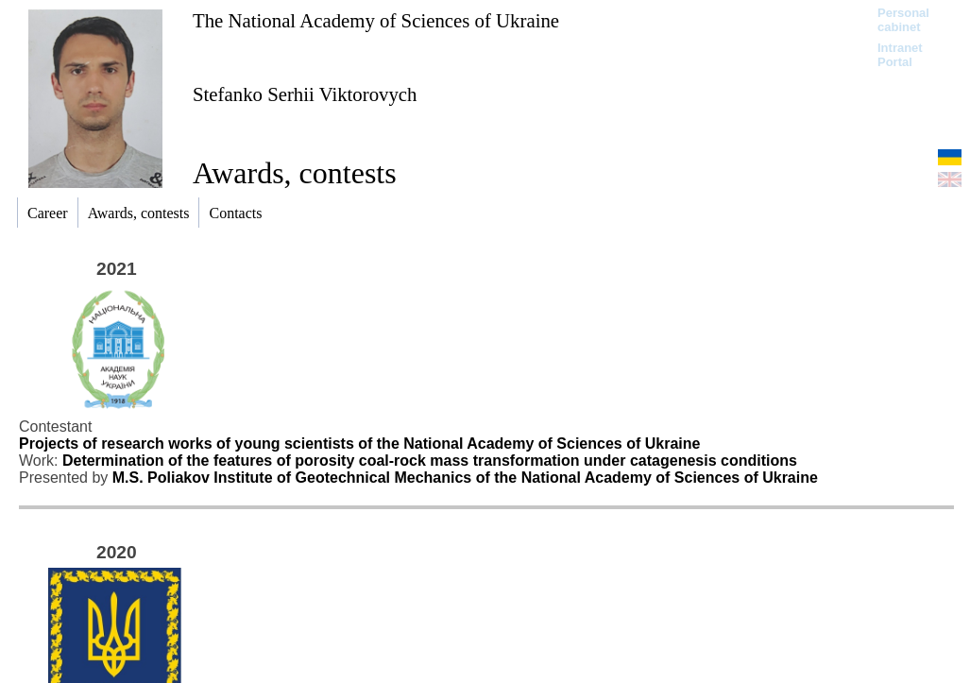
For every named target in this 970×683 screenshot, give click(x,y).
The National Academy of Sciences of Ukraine (376, 20)
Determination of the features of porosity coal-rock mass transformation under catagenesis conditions (429, 460)
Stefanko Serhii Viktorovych (305, 94)
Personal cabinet (903, 20)
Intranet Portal (900, 55)
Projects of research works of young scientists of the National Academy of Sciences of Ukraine (359, 443)
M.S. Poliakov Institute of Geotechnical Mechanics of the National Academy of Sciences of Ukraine (465, 478)
